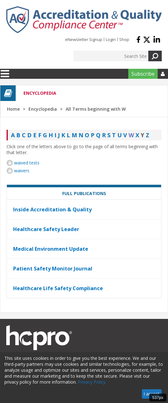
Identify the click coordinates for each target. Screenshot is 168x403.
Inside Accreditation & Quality (52, 209)
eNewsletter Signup (83, 39)
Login (111, 39)
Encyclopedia (42, 109)
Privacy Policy (91, 382)
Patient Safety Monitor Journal (52, 268)
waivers (21, 171)
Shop (124, 39)
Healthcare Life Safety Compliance (58, 288)
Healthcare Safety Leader (46, 229)
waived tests (26, 163)
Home (13, 109)
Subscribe (143, 73)
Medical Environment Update (50, 248)
